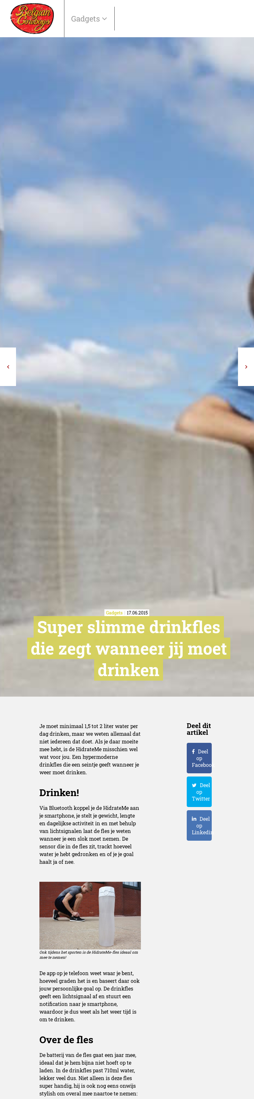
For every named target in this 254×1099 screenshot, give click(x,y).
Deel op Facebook (202, 758)
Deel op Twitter (201, 792)
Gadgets (86, 18)
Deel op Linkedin (202, 825)
